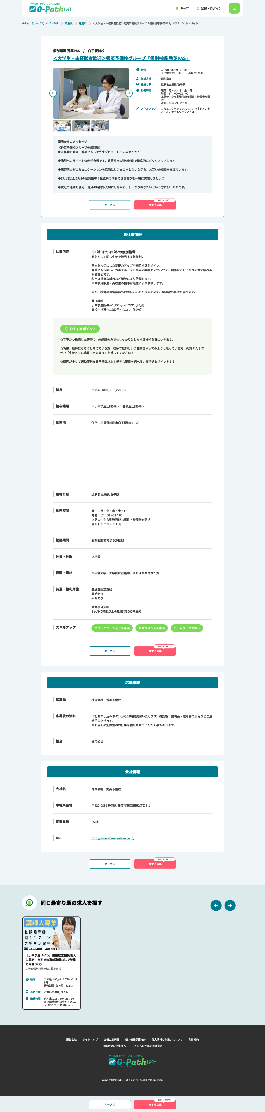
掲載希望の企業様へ (114, 1046)
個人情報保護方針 (135, 1039)
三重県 (69, 23)
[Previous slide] (53, 93)
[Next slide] (129, 93)
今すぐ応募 (162, 203)
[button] (62, 125)
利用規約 (193, 1039)
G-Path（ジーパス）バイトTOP (40, 23)
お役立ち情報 (111, 1039)
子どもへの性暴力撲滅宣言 (147, 1046)
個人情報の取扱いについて (167, 1039)
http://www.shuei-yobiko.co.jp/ (112, 838)
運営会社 (71, 1039)
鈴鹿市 (82, 23)
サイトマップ (90, 1039)
